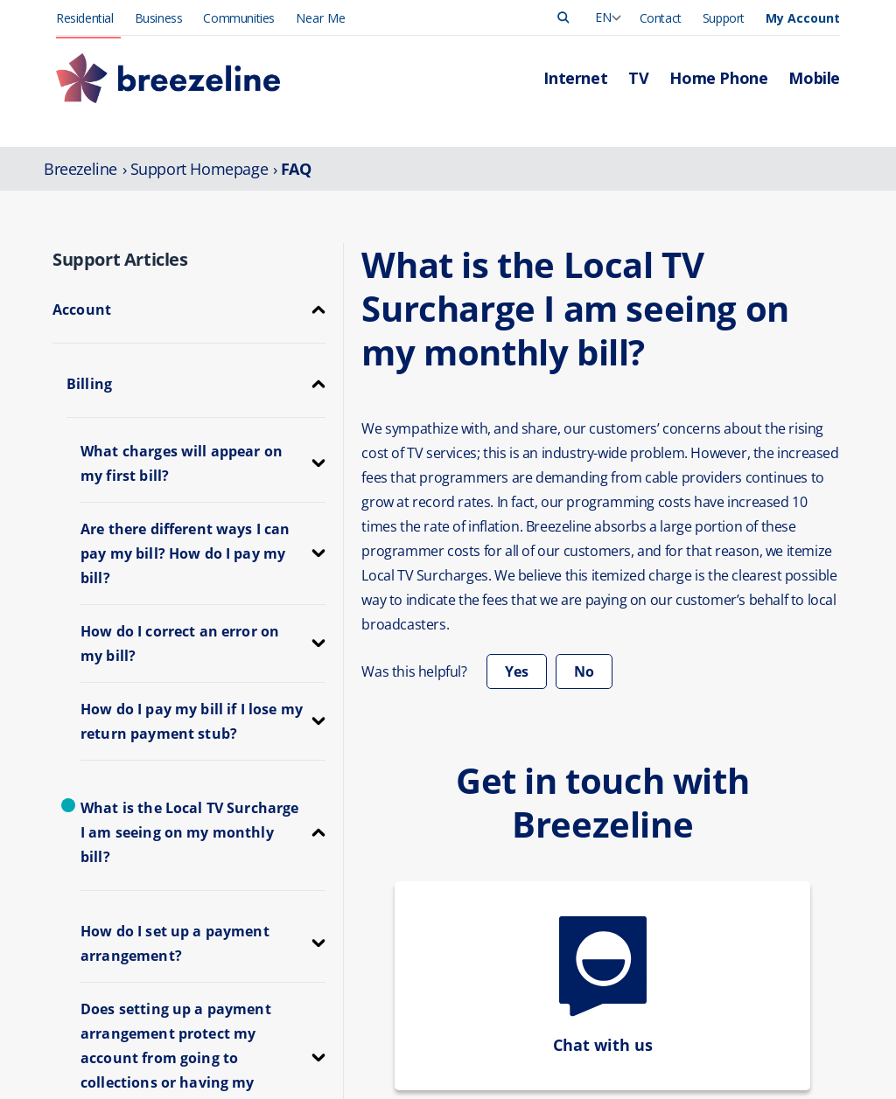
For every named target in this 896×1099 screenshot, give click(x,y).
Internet (390, 1076)
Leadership (731, 1076)
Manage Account (581, 1076)
